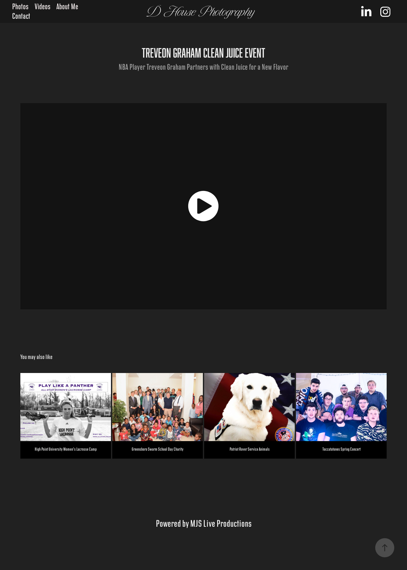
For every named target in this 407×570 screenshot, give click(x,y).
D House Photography (201, 11)
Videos (43, 6)
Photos (20, 6)
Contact (21, 16)
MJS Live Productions (221, 523)
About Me (67, 6)
